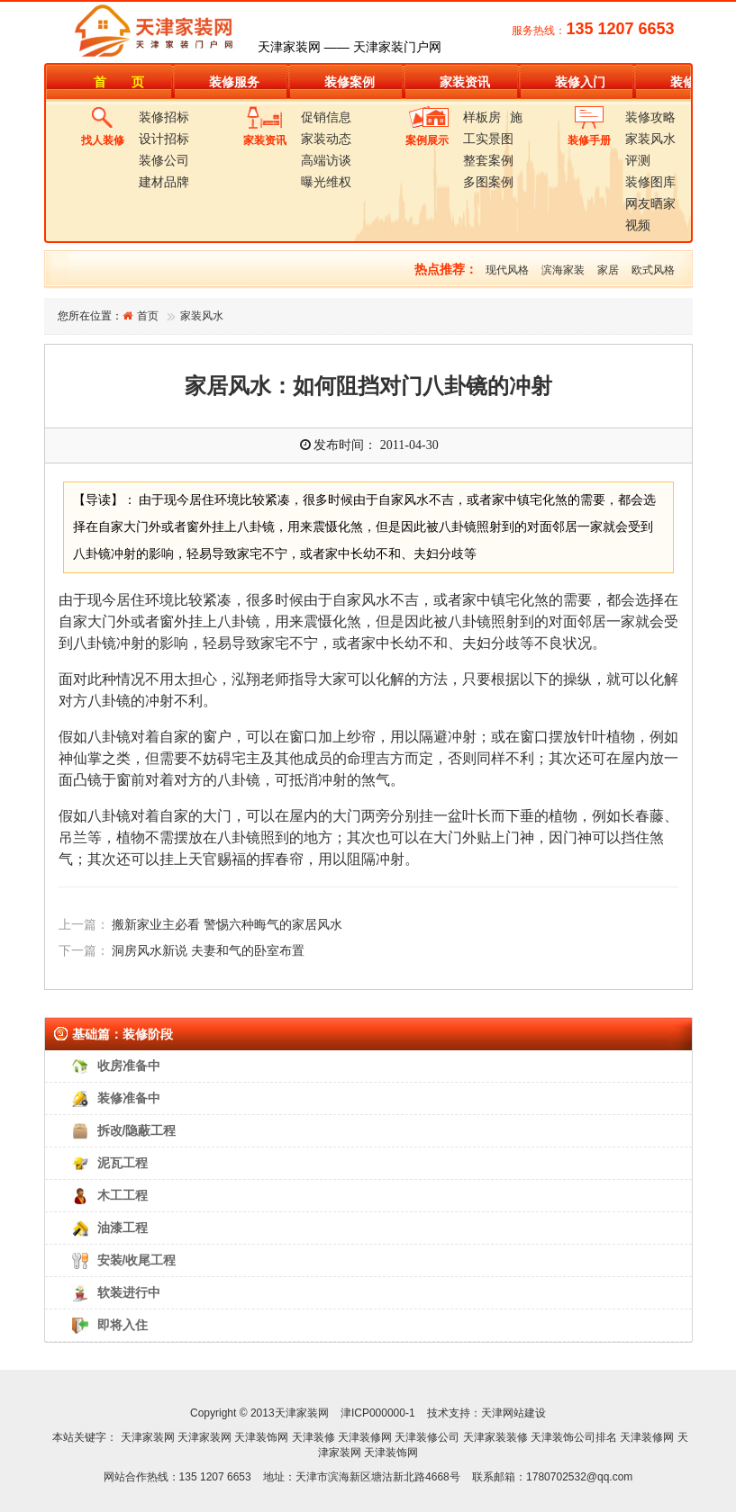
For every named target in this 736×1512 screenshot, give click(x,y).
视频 (637, 225)
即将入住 (122, 1325)
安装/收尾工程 (137, 1260)
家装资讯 (465, 82)
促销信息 (326, 117)
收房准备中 (128, 1065)
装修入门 (580, 82)
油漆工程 (122, 1227)
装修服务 (234, 82)
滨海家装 (563, 270)
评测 (637, 160)
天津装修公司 (427, 1437)
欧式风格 (653, 270)
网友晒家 (650, 203)
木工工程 (122, 1195)
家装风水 (650, 138)
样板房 (482, 117)
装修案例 (349, 82)
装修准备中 (128, 1098)
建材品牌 (164, 182)
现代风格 (507, 270)
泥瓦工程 (122, 1163)
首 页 (119, 82)
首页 (148, 316)
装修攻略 (650, 117)
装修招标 (164, 117)
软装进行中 (128, 1292)
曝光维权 (326, 182)
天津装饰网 (261, 1437)
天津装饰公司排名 (574, 1437)
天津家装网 (148, 1437)
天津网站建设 (513, 1413)
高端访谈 (326, 160)
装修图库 (650, 182)
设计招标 (164, 138)
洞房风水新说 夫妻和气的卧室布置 (208, 951)
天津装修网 (365, 1437)
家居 (608, 270)
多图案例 (488, 182)
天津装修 (313, 1437)
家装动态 (326, 138)
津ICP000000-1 (378, 1413)
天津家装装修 (495, 1437)
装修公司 (164, 160)
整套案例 (488, 160)
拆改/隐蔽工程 (137, 1130)
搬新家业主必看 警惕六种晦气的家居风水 (227, 925)
